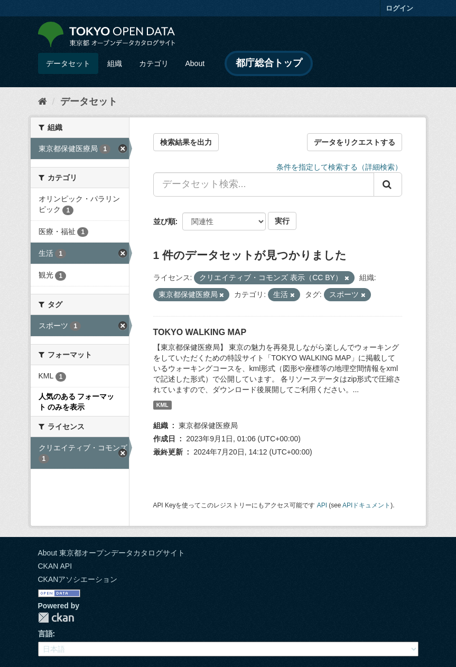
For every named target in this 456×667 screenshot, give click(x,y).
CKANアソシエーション (78, 579)
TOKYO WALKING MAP (200, 332)
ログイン (399, 8)
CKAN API (55, 566)
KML (162, 405)
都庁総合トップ (269, 63)
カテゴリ (154, 63)
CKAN (56, 617)
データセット (68, 63)
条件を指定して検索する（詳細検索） (339, 167)
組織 (114, 63)
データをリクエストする (354, 142)
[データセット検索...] (263, 184)
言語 (45, 633)
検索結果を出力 (186, 142)
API (322, 505)
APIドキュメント (366, 505)
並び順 (164, 221)
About (195, 63)
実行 (282, 221)
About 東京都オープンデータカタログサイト (111, 553)
